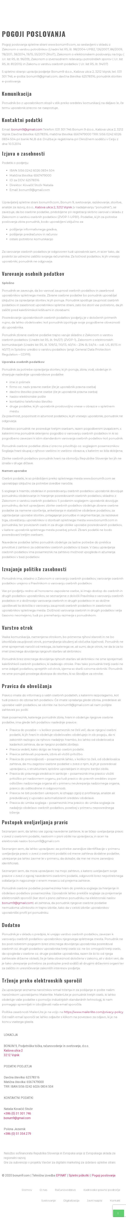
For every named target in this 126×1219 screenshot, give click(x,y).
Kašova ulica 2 (13, 1050)
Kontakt (115, 1200)
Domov (27, 1190)
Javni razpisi (94, 1200)
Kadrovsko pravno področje (101, 1190)
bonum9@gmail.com (26, 129)
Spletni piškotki (79, 1175)
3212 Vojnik (11, 1055)
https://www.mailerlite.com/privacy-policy (93, 1012)
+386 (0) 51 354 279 (17, 1133)
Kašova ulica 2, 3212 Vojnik (53, 207)
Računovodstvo (65, 1190)
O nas (43, 1190)
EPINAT (61, 1175)
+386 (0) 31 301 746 (17, 1113)
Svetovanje (48, 1200)
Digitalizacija (71, 1200)
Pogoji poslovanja (103, 1175)
